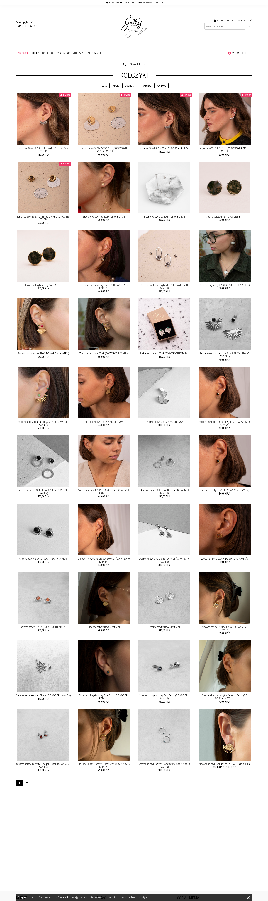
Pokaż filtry (134, 64)
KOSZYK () (245, 20)
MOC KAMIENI (95, 53)
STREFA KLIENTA (223, 20)
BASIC (104, 86)
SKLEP (35, 53)
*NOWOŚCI (23, 53)
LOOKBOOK (48, 53)
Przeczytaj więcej (139, 897)
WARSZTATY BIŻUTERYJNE (71, 53)
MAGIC (116, 86)
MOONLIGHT (131, 86)
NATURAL (147, 86)
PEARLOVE (161, 86)
